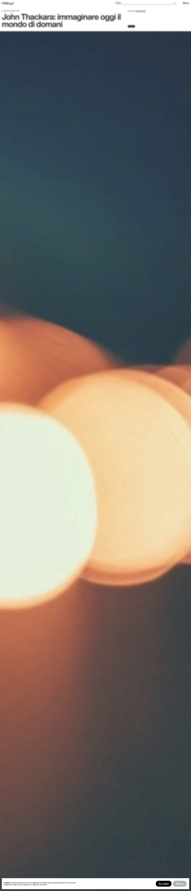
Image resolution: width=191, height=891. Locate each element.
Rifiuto (180, 883)
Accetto (163, 883)
